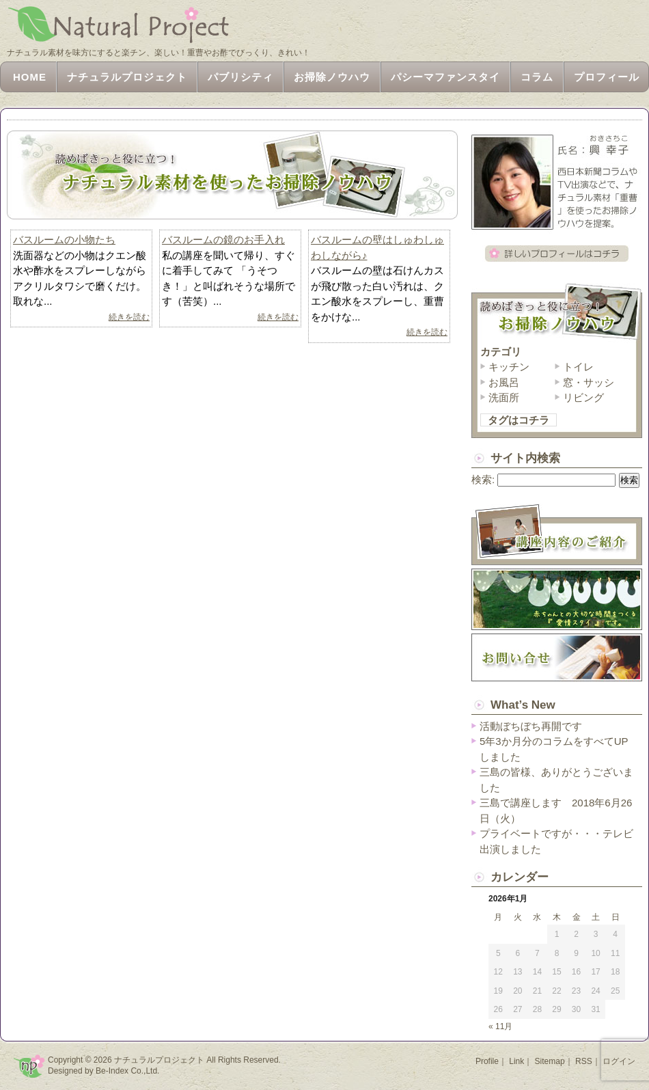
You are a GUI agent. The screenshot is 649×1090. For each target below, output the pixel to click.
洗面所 (503, 397)
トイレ (578, 366)
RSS (583, 1061)
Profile (487, 1061)
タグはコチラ (518, 420)
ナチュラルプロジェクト (127, 77)
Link (516, 1061)
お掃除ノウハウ (332, 77)
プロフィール (606, 77)
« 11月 (500, 1026)
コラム (537, 77)
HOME (29, 77)
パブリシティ (240, 77)
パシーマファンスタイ (445, 77)
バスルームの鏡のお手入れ (223, 239)
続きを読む (129, 317)
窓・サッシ (588, 382)
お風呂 (503, 382)
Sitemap (550, 1061)
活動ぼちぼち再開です (531, 726)
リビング (583, 397)
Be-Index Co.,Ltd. (127, 1071)
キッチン (508, 366)
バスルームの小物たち (64, 239)
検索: (483, 479)
